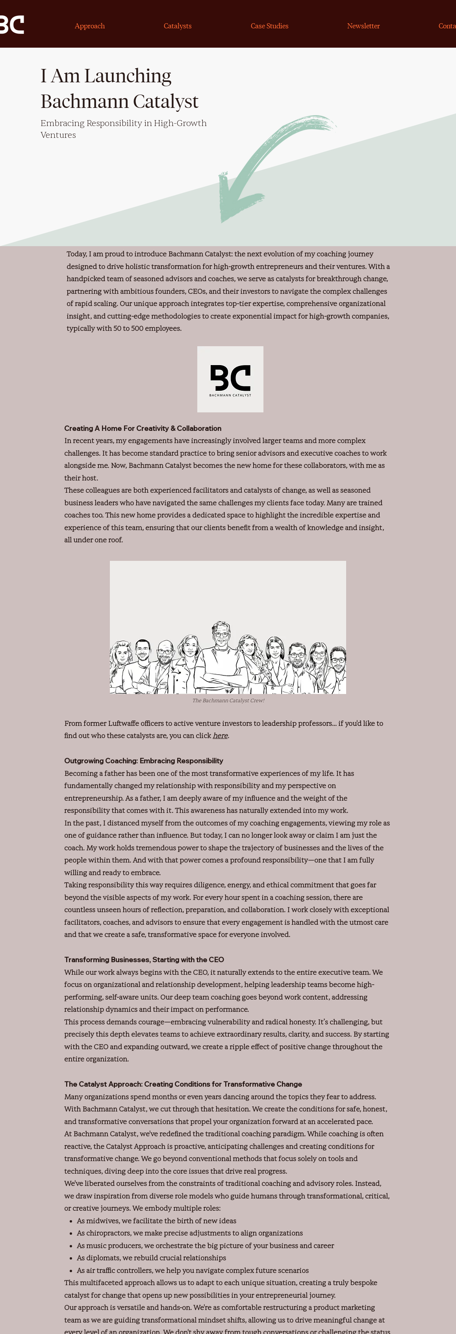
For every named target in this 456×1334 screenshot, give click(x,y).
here (220, 735)
